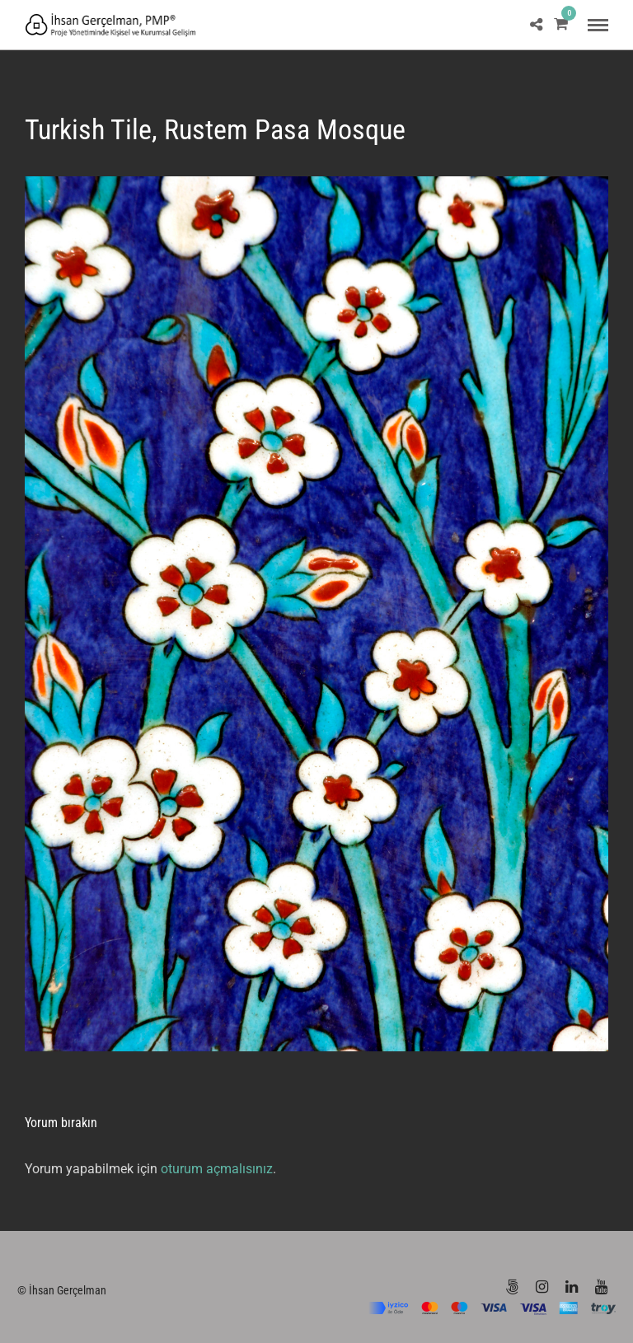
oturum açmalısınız (217, 1169)
